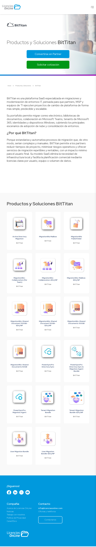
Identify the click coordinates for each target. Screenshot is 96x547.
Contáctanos (50, 520)
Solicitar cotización (48, 65)
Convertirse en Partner (48, 54)
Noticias (10, 512)
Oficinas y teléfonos (47, 512)
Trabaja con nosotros (16, 515)
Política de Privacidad (16, 518)
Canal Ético (12, 521)
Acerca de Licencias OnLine (19, 508)
